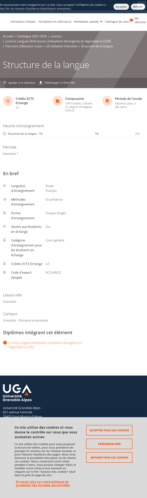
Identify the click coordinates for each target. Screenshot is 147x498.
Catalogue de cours (117, 21)
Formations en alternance (54, 21)
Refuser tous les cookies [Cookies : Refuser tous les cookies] (109, 457)
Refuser (138, 6)
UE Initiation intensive (61, 46)
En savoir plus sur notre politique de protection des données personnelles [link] (43, 483)
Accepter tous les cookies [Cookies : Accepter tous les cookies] (109, 430)
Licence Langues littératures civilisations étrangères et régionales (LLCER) (58, 41)
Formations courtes (86, 21)
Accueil (8, 36)
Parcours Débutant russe (23, 46)
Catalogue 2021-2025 (32, 36)
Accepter (121, 6)
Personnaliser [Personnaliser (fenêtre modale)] (109, 444)
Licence (56, 36)
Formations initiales (23, 21)
